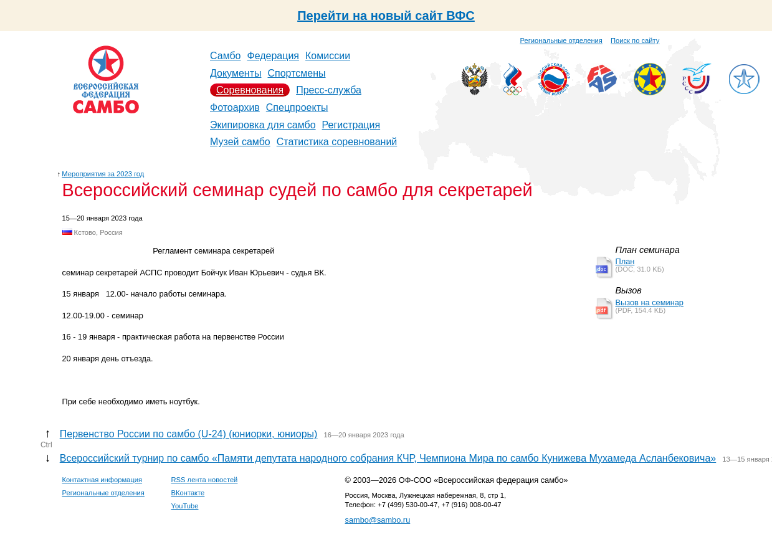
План (625, 261)
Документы (235, 73)
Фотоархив (235, 107)
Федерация (273, 55)
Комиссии (327, 55)
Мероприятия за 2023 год (103, 174)
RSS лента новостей (204, 479)
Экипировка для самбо (263, 125)
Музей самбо (240, 141)
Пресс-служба (328, 90)
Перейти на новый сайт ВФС (386, 15)
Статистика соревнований (337, 141)
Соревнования (250, 90)
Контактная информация (102, 479)
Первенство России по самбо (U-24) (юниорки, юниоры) (189, 434)
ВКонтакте (188, 493)
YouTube (185, 506)
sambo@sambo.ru (378, 520)
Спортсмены (296, 73)
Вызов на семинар (650, 302)
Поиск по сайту (635, 40)
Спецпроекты (297, 107)
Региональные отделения (561, 40)
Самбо (225, 55)
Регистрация (351, 125)
